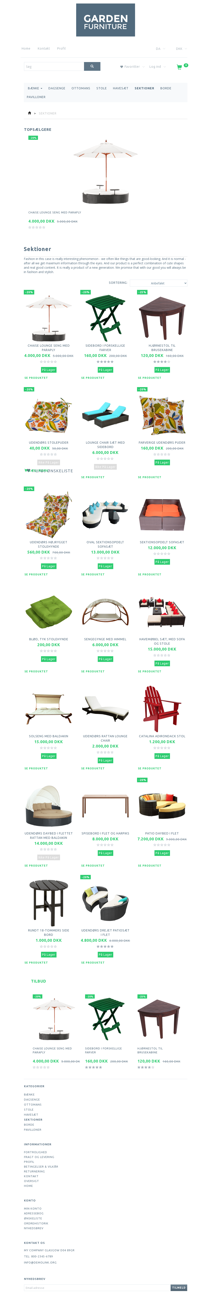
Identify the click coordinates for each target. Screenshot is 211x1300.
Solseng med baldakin (48, 722)
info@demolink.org (40, 1246)
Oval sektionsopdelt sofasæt (105, 536)
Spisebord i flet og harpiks (105, 818)
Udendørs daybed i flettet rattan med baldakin (48, 820)
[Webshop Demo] (105, 19)
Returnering (34, 1155)
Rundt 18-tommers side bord (48, 917)
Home (26, 48)
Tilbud (38, 965)
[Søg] (92, 66)
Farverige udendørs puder (162, 439)
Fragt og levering (39, 1140)
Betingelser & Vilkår (41, 1150)
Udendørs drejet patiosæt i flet (105, 917)
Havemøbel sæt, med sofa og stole (162, 630)
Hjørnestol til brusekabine (162, 345)
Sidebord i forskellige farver (105, 345)
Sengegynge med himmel (105, 627)
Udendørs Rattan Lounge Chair (105, 724)
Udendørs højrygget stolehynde (48, 536)
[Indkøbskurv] (182, 68)
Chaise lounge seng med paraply (54, 212)
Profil (61, 48)
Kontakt (44, 48)
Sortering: (118, 282)
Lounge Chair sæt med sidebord (105, 439)
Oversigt (31, 1165)
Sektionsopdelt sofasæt (162, 533)
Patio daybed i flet (162, 816)
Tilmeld (179, 1271)
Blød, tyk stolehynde (48, 627)
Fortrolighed (35, 1136)
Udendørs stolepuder (49, 437)
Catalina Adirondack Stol (162, 724)
